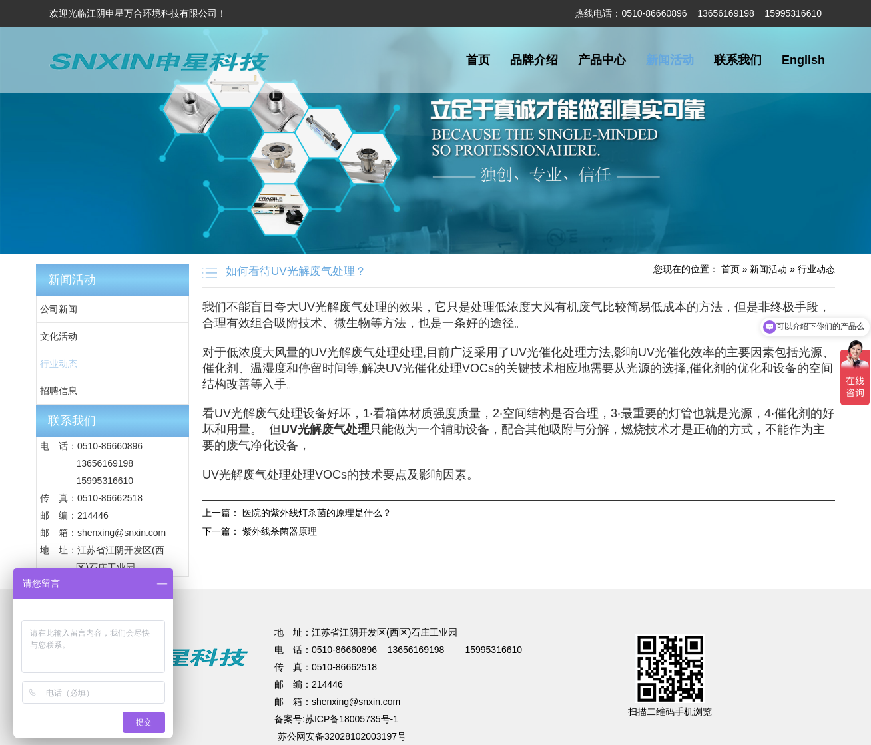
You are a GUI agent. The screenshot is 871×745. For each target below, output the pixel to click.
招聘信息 (58, 390)
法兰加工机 (518, 582)
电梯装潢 (327, 582)
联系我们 (738, 60)
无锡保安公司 (465, 582)
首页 (478, 60)
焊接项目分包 (278, 582)
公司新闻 (58, 309)
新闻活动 (670, 60)
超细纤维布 (568, 582)
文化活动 (58, 336)
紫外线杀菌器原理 (279, 531)
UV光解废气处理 (212, 582)
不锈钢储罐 (371, 582)
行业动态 (58, 363)
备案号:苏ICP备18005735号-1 (336, 719)
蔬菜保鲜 (416, 582)
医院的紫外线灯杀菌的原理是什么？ (317, 512)
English (803, 60)
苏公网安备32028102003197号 (342, 736)
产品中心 (602, 60)
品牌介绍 (534, 60)
